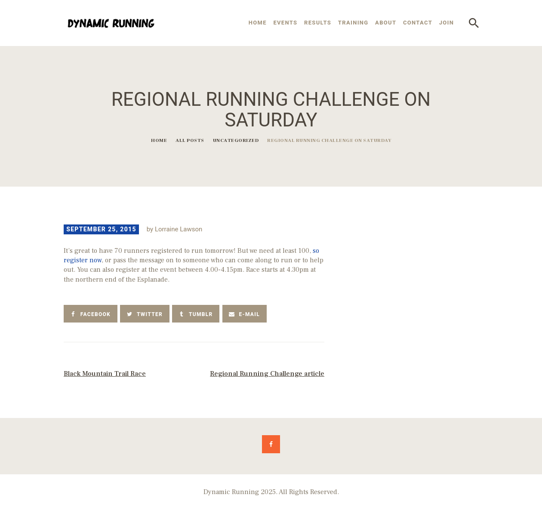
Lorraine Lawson (178, 229)
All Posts (190, 140)
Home (159, 140)
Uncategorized (236, 140)
